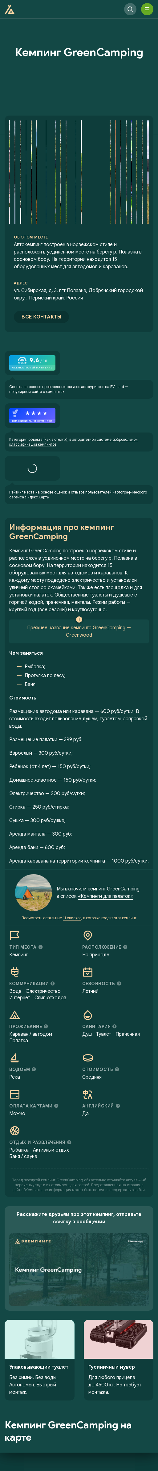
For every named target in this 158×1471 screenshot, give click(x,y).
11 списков (72, 918)
